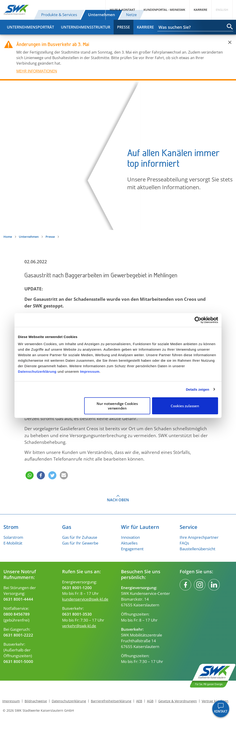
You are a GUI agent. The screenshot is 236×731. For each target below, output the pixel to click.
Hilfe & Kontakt (122, 10)
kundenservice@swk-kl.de (85, 599)
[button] (29, 469)
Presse (123, 27)
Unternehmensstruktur (85, 27)
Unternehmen (101, 14)
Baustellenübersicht (197, 548)
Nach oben (118, 499)
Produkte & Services (59, 14)
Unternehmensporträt (30, 27)
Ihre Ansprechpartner (199, 537)
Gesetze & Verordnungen (177, 701)
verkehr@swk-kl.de (79, 625)
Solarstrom (13, 537)
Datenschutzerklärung (37, 371)
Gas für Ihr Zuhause (79, 537)
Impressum (90, 371)
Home (7, 237)
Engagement (132, 548)
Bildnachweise (36, 701)
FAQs (184, 543)
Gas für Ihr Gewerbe (80, 543)
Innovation (130, 537)
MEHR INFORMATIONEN (36, 71)
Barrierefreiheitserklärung (111, 701)
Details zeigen (197, 389)
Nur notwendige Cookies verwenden (117, 405)
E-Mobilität (12, 543)
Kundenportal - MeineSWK (164, 10)
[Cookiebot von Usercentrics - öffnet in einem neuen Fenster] (198, 319)
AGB (150, 701)
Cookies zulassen (185, 406)
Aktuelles (129, 543)
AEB (139, 701)
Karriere (200, 10)
